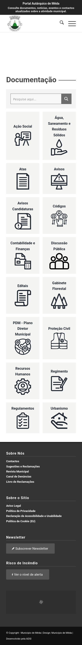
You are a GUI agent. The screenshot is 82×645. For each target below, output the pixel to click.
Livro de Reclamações (20, 481)
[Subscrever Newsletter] (30, 548)
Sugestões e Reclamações (23, 466)
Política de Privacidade (20, 511)
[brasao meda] (34, 23)
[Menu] (70, 23)
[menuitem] (59, 23)
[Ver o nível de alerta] (27, 574)
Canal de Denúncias (18, 476)
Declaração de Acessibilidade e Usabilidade (34, 516)
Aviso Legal (13, 505)
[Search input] (36, 99)
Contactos (12, 461)
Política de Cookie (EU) (20, 521)
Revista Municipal (17, 471)
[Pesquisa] (59, 23)
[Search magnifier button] (66, 99)
